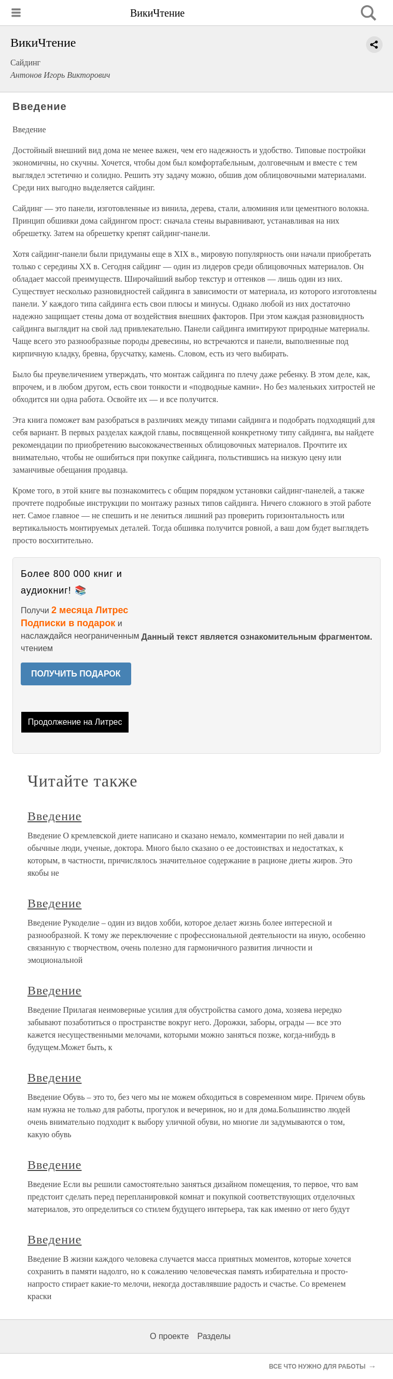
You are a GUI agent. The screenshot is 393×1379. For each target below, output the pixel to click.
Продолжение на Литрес (75, 722)
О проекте (169, 1336)
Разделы (213, 1336)
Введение (54, 816)
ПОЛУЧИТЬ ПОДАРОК (76, 673)
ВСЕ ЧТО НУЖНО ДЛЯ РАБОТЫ (317, 1366)
